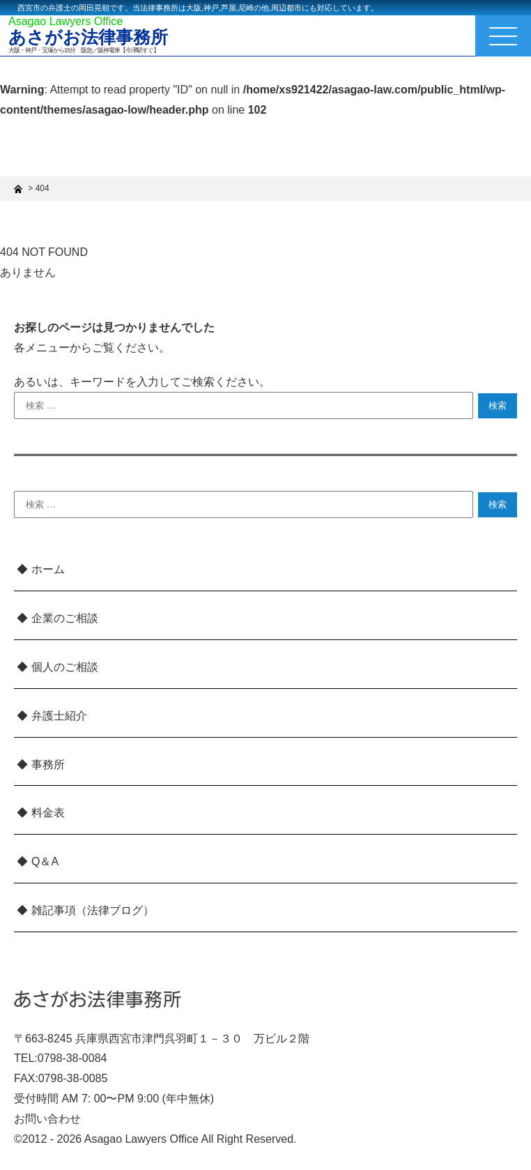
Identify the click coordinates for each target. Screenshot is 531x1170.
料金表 (48, 813)
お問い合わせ (47, 1119)
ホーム (48, 569)
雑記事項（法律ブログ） (92, 910)
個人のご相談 (64, 667)
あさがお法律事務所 (88, 37)
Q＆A (45, 861)
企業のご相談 (64, 618)
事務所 (48, 764)
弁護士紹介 (59, 716)
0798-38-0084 (72, 1058)
